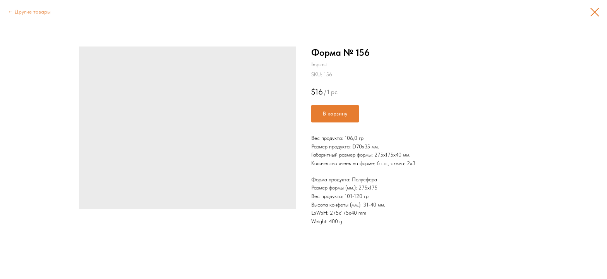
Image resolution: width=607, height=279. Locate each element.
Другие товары (33, 12)
